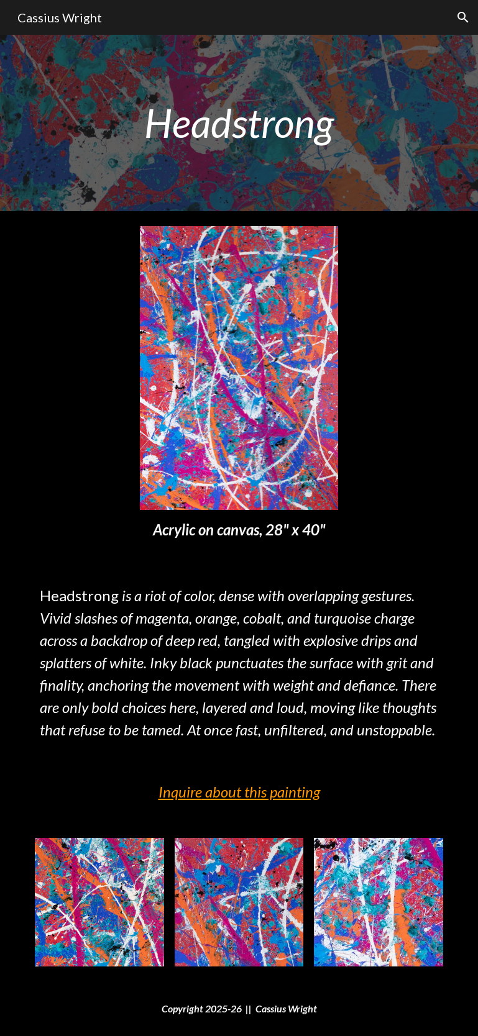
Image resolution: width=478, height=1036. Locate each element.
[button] (463, 17)
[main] (239, 123)
